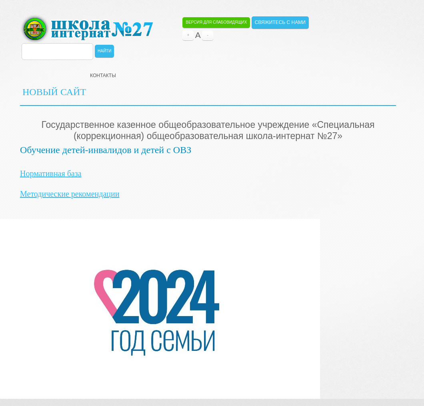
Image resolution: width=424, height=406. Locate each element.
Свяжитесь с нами (280, 22)
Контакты (103, 75)
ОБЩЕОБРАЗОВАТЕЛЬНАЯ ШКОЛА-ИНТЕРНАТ (86, 28)
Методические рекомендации (69, 193)
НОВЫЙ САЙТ (54, 92)
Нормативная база (51, 173)
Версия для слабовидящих (216, 22)
